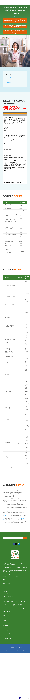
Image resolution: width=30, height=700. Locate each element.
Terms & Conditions (15, 650)
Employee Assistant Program (8, 593)
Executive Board (6, 625)
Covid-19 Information (7, 633)
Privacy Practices (6, 628)
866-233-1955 (7, 515)
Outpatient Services (7, 583)
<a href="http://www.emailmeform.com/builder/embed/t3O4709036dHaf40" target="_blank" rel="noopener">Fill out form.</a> (15, 148)
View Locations (9, 82)
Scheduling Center (9, 80)
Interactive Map (9, 83)
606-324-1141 (13, 524)
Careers (4, 620)
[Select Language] (25, 698)
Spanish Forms (6, 635)
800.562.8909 (6, 524)
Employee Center (6, 630)
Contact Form (8, 76)
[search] (15, 538)
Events (4, 615)
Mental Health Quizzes (7, 638)
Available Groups (9, 77)
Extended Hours (9, 79)
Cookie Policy (21, 650)
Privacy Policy (8, 650)
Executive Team (6, 623)
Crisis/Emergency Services (8, 596)
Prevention (5, 591)
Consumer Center (6, 618)
